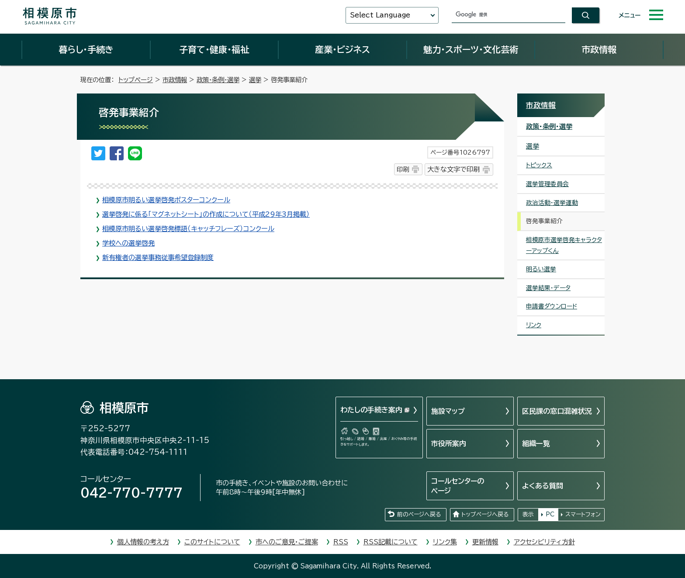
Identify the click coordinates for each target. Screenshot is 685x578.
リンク (533, 325)
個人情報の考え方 (143, 542)
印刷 (403, 169)
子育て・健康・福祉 (214, 49)
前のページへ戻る (419, 514)
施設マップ (448, 411)
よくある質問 (542, 485)
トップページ (135, 79)
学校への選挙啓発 (128, 243)
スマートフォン (583, 514)
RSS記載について (390, 542)
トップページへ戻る (485, 514)
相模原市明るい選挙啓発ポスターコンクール (166, 200)
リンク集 (445, 542)
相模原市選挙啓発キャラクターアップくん (564, 245)
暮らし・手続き (86, 49)
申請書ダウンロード (551, 306)
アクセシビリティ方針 (544, 542)
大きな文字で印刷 (453, 169)
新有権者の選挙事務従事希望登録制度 (158, 257)
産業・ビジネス (342, 49)
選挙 (255, 79)
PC (550, 514)
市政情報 (598, 49)
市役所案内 (448, 443)
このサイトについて (212, 542)
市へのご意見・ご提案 (287, 542)
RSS (340, 542)
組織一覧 (536, 443)
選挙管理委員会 (547, 184)
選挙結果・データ (548, 288)
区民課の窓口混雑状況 (557, 411)
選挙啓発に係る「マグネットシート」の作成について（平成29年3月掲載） (206, 214)
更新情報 (485, 542)
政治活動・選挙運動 (552, 203)
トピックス (539, 165)
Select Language (380, 15)
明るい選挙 (541, 269)
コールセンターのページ (457, 486)
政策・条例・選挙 (218, 79)
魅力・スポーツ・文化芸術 (470, 49)
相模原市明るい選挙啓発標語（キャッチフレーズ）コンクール (188, 228)
